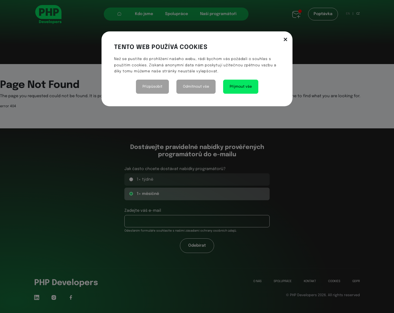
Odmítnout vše (196, 86)
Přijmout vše (241, 86)
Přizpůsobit (152, 86)
